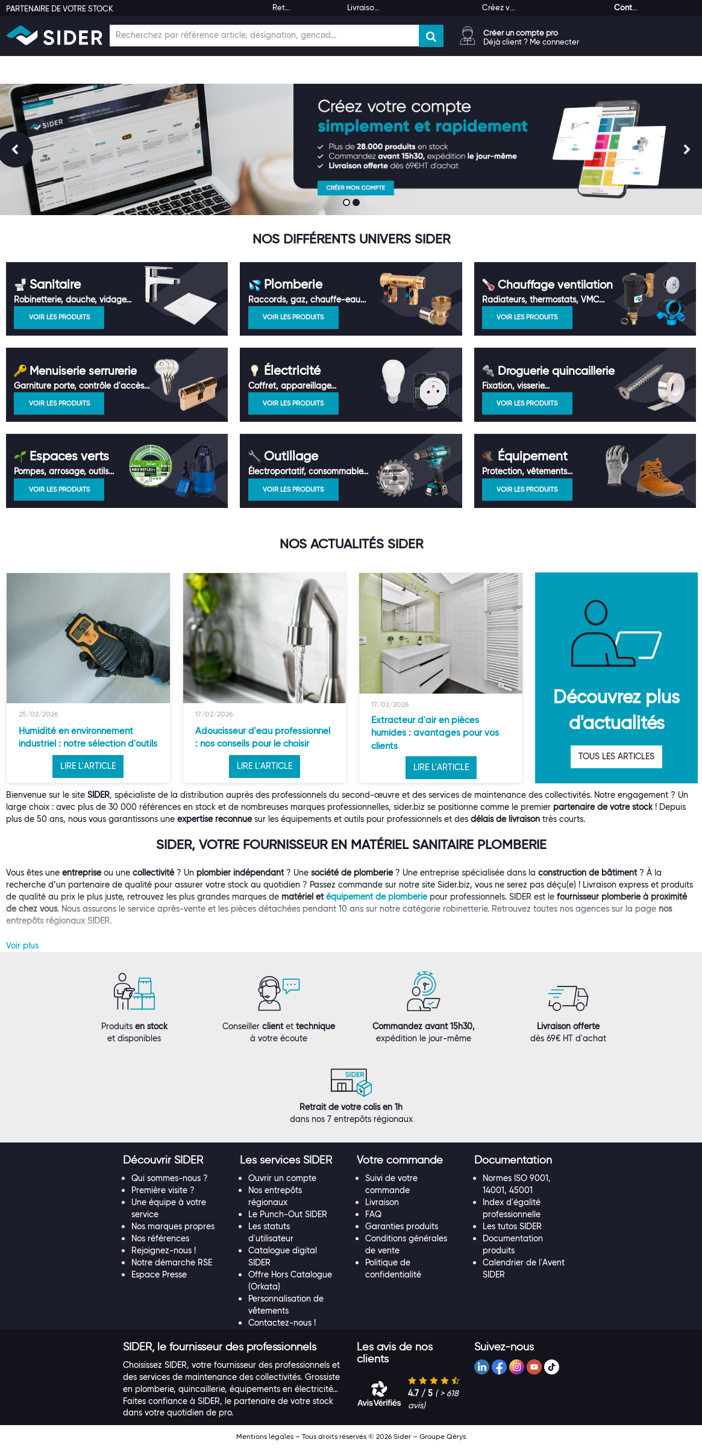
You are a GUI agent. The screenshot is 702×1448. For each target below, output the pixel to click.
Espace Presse (159, 1274)
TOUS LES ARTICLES (616, 756)
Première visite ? (163, 1190)
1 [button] (347, 203)
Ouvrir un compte (282, 1178)
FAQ (373, 1214)
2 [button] (357, 203)
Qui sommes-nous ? (169, 1178)
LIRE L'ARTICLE (88, 765)
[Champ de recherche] (264, 35)
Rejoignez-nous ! (163, 1250)
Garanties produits (401, 1226)
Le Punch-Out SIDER (287, 1214)
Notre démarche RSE (171, 1262)
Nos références (160, 1238)
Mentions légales (264, 1436)
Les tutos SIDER (512, 1226)
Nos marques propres (173, 1226)
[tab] (175, 1161)
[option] (88, 677)
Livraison (382, 1202)
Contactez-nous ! (282, 1322)
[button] (163, 1160)
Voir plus (22, 945)
